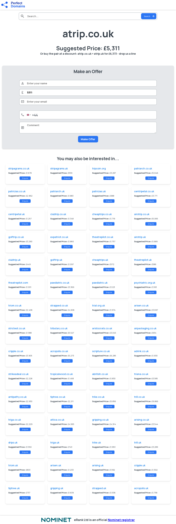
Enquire (25, 178)
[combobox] (32, 115)
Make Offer (88, 139)
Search (149, 16)
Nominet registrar (121, 520)
